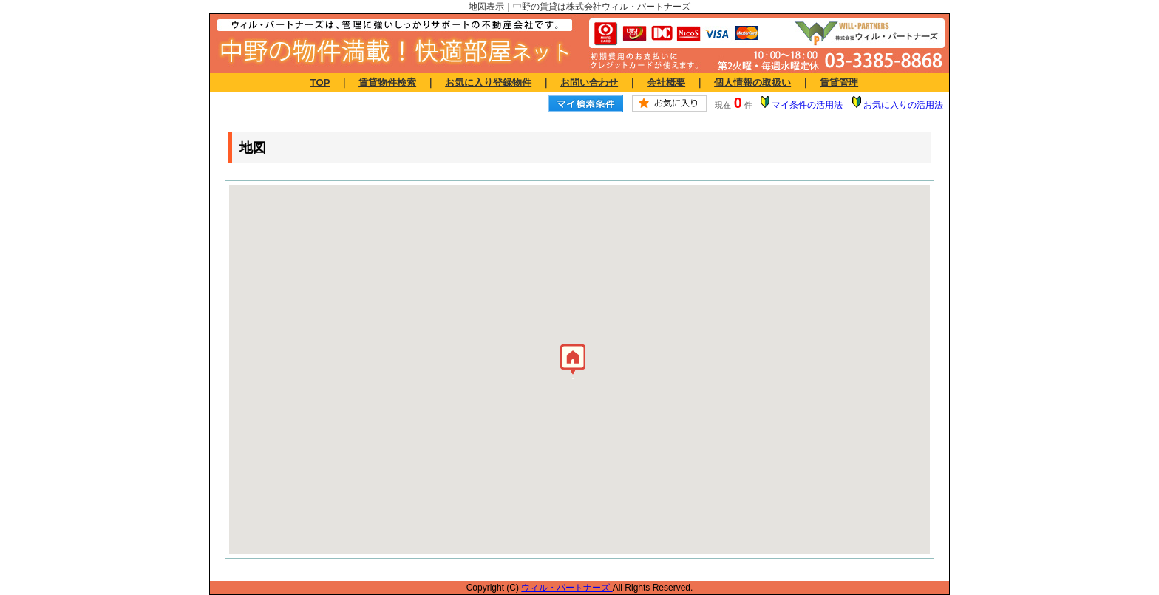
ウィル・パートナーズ (566, 587)
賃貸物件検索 (387, 82)
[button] (572, 362)
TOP (320, 82)
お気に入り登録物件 (488, 82)
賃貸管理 (839, 82)
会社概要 (666, 82)
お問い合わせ (589, 82)
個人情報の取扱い (752, 82)
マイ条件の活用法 (807, 105)
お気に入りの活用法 (903, 105)
